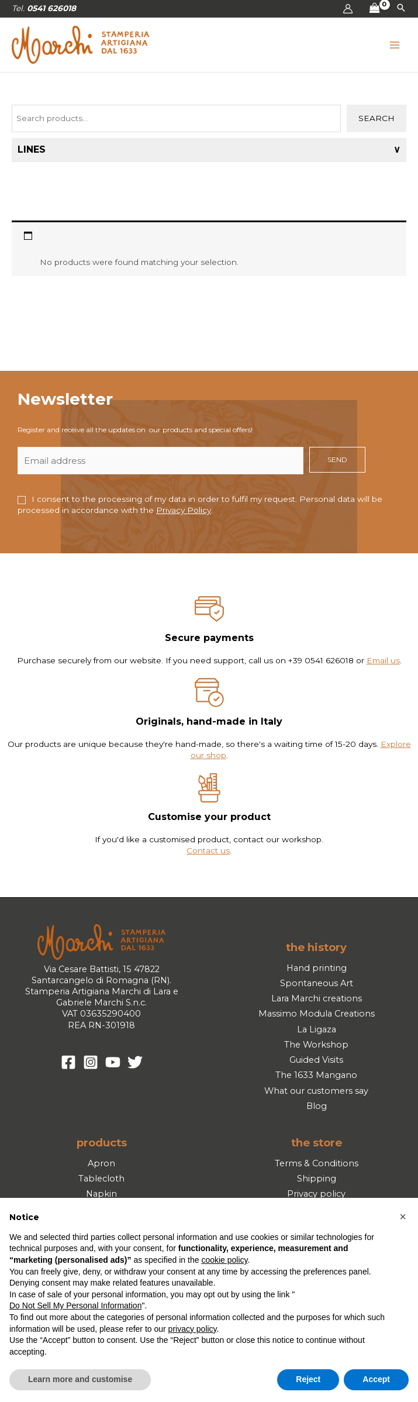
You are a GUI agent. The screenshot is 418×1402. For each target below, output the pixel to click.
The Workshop (316, 1044)
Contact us (208, 850)
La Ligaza (316, 1029)
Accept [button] (376, 1379)
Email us (383, 660)
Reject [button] (308, 1379)
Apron (101, 1163)
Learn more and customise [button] (80, 1379)
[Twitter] (135, 1062)
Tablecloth (101, 1178)
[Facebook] (68, 1062)
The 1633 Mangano (316, 1075)
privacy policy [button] (192, 1329)
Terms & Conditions (316, 1163)
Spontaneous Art (316, 983)
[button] (401, 8)
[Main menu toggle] (395, 44)
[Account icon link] (348, 9)
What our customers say (316, 1091)
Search (376, 118)
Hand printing (316, 968)
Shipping (316, 1178)
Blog (316, 1106)
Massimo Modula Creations (316, 1013)
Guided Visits (316, 1060)
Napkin (101, 1194)
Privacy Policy (183, 510)
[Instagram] (90, 1062)
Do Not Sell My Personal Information (75, 1305)
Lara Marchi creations (316, 998)
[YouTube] (112, 1062)
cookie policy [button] (224, 1260)
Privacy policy (316, 1194)
